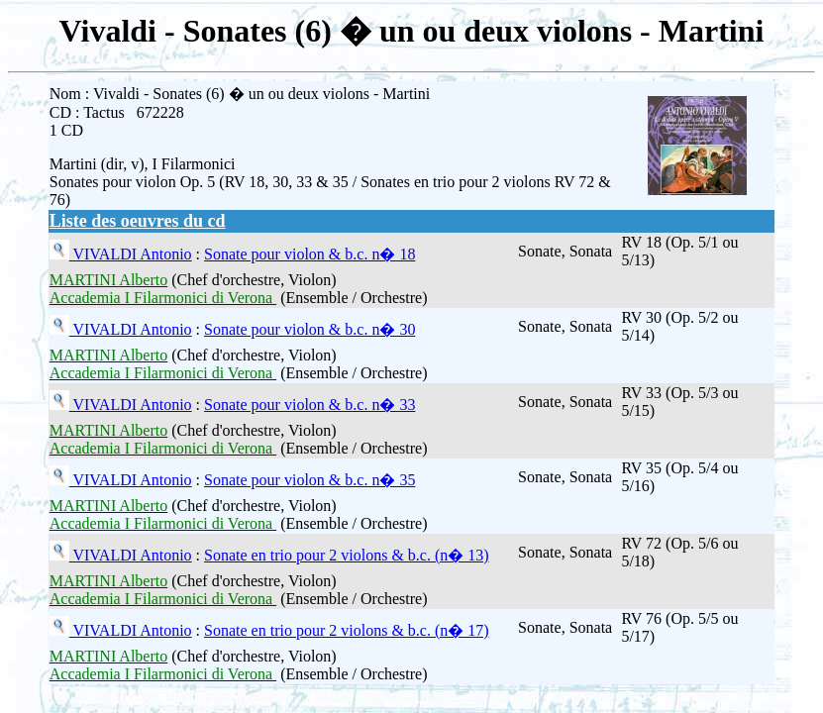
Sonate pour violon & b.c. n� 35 (309, 479)
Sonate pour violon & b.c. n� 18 (309, 254)
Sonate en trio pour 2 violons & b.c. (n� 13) (346, 555)
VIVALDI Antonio (130, 254)
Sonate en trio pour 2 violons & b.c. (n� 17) (346, 630)
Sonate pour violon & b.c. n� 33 (309, 404)
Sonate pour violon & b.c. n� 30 (309, 329)
